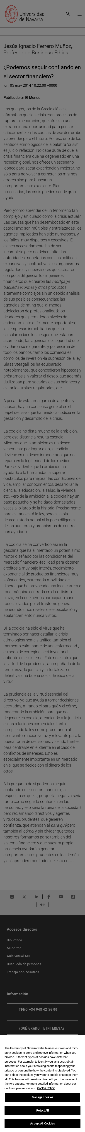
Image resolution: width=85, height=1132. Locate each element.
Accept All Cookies (42, 1123)
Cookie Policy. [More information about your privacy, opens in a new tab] (46, 1088)
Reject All (42, 1110)
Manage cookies (42, 1097)
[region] (42, 1083)
